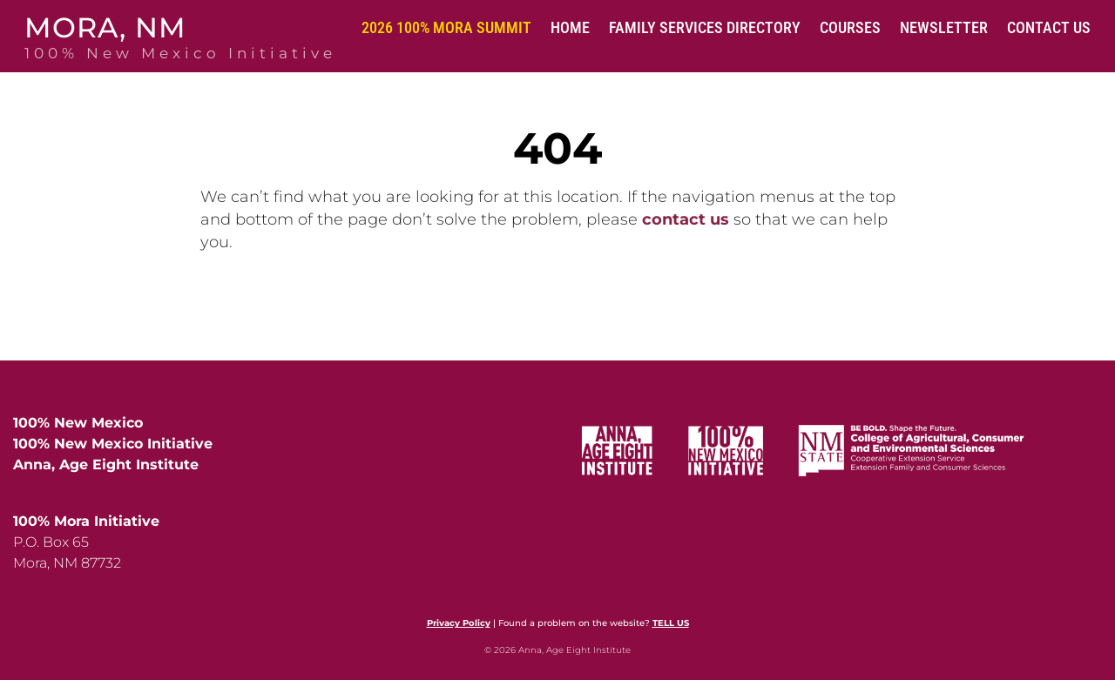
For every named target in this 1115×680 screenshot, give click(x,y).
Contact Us (1049, 27)
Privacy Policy (458, 623)
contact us (685, 219)
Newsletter (944, 27)
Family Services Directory (705, 27)
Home (570, 27)
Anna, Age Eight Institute (106, 464)
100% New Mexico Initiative (113, 443)
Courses (850, 27)
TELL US (670, 623)
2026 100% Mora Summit (446, 27)
